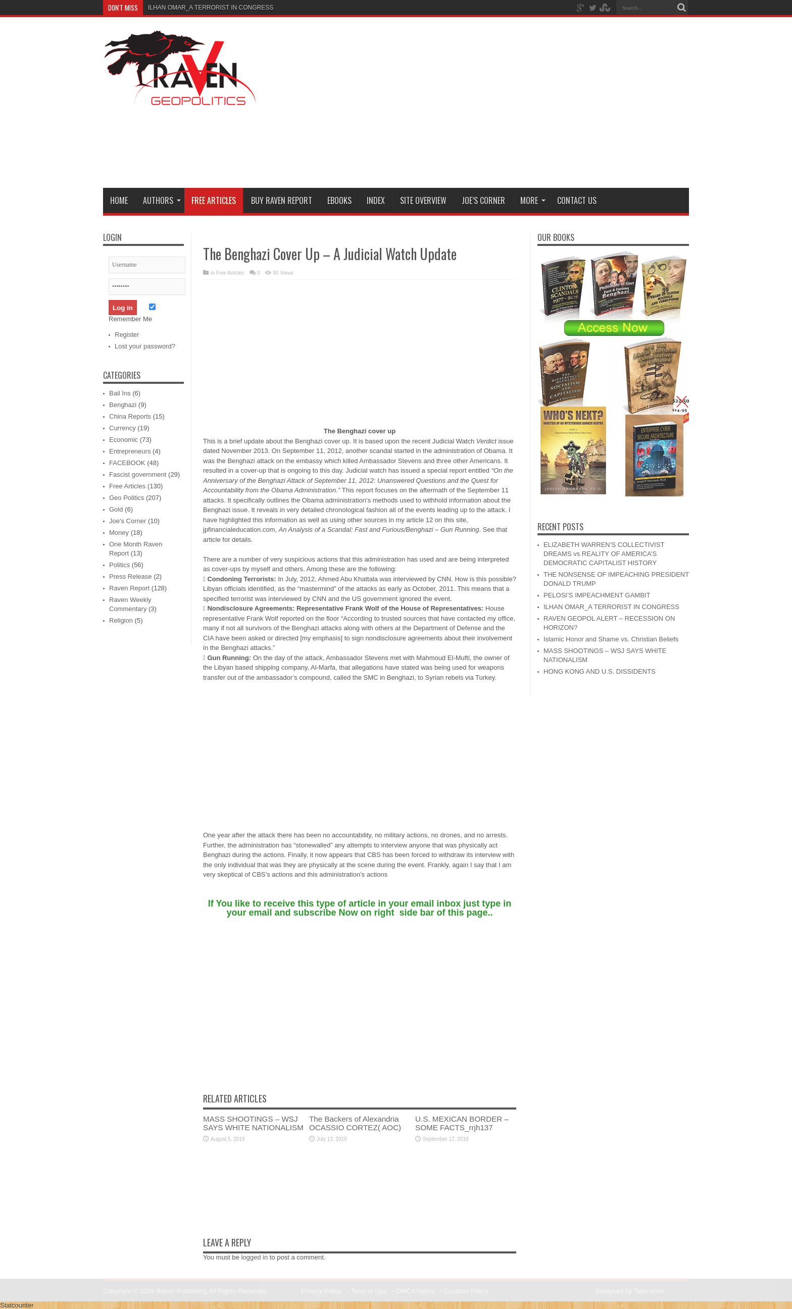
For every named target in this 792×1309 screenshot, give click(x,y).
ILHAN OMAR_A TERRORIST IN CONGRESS (611, 607)
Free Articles (213, 200)
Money (119, 532)
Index (376, 200)
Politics (119, 565)
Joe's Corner (127, 521)
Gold (116, 509)
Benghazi (122, 405)
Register (127, 334)
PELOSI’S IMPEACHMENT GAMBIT (596, 595)
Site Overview (423, 200)
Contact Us (577, 200)
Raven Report (129, 588)
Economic (123, 439)
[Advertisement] (505, 104)
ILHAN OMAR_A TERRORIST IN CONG (202, 7)
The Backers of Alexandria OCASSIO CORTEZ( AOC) (355, 1123)
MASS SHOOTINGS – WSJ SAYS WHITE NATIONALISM (253, 1123)
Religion (121, 620)
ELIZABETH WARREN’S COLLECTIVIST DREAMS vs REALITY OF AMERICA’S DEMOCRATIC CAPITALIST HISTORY (603, 554)
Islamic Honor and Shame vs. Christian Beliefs (610, 639)
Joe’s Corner (483, 200)
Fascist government (137, 474)
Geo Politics (126, 497)
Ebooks (339, 200)
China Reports (130, 416)
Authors (162, 200)
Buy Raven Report (281, 200)
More (533, 200)
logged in (254, 1257)
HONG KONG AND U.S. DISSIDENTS (599, 671)
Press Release (130, 576)
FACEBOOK (127, 463)
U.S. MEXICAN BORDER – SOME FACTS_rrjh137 (462, 1123)
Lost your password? (145, 346)
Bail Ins (120, 393)
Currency (122, 428)
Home (119, 200)
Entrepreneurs (130, 451)
